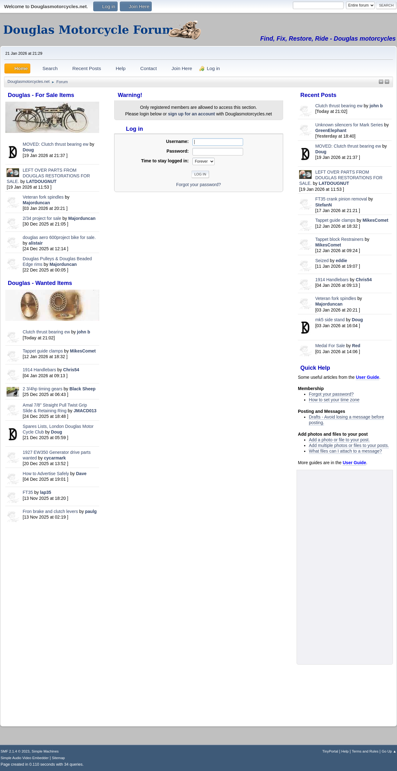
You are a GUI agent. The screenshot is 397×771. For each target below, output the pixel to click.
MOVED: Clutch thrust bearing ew (56, 144)
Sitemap (58, 758)
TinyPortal (330, 751)
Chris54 (71, 369)
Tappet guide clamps (43, 350)
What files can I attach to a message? (345, 451)
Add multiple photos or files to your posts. (349, 445)
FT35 (28, 492)
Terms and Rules (365, 751)
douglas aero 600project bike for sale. (59, 237)
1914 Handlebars (39, 369)
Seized (322, 260)
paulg (91, 511)
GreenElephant (331, 130)
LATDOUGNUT (41, 181)
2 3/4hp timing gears (43, 388)
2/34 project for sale (42, 218)
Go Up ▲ (389, 751)
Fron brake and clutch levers (50, 511)
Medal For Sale (330, 345)
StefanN (323, 204)
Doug (28, 149)
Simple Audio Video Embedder (24, 758)
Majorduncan (36, 202)
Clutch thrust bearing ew (47, 331)
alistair (35, 243)
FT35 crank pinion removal (341, 198)
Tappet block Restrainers (340, 239)
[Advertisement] (52, 623)
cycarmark (55, 457)
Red (356, 345)
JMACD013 (85, 410)
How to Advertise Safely (46, 473)
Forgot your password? (331, 394)
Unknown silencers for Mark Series (349, 124)
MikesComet (83, 350)
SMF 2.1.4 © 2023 (15, 751)
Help (345, 751)
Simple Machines (45, 751)
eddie (341, 260)
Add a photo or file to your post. (339, 439)
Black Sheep (82, 388)
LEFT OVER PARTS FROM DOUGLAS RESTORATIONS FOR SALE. (48, 176)
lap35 (45, 492)
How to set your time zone (334, 399)
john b (83, 331)
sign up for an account (191, 113)
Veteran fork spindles (43, 197)
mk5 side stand (330, 319)
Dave (81, 473)
